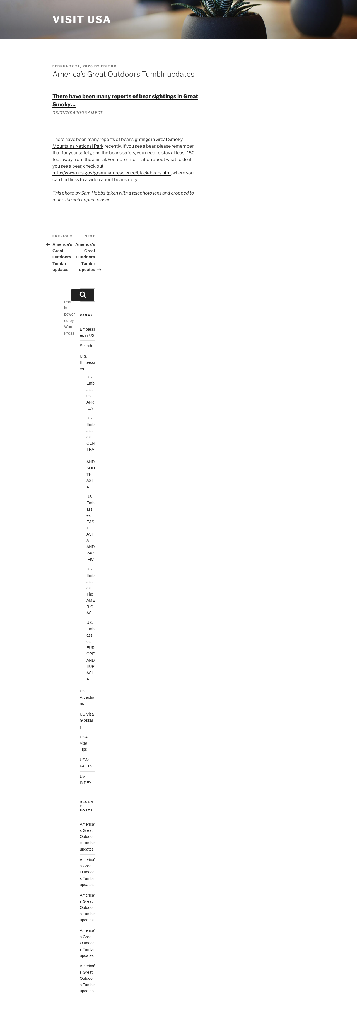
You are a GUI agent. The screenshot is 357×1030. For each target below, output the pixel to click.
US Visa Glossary (87, 720)
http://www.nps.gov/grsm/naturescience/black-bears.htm (111, 173)
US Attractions (87, 697)
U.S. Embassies (87, 362)
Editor (109, 66)
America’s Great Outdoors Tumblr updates (87, 837)
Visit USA (82, 19)
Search (86, 346)
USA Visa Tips (84, 743)
